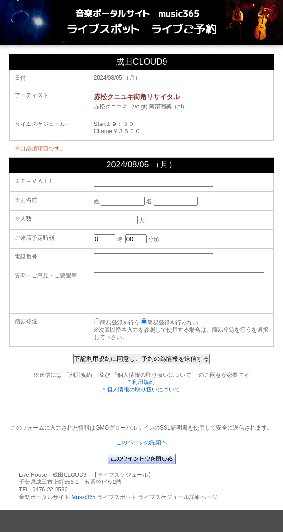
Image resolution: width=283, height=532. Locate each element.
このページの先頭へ (141, 449)
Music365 (83, 504)
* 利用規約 (141, 389)
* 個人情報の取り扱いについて (141, 396)
